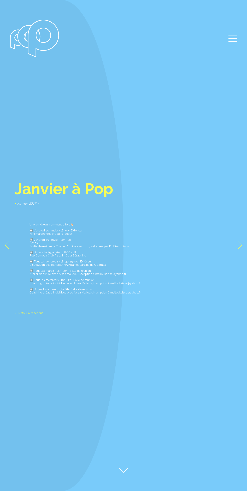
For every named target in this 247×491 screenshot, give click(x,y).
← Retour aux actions (29, 313)
